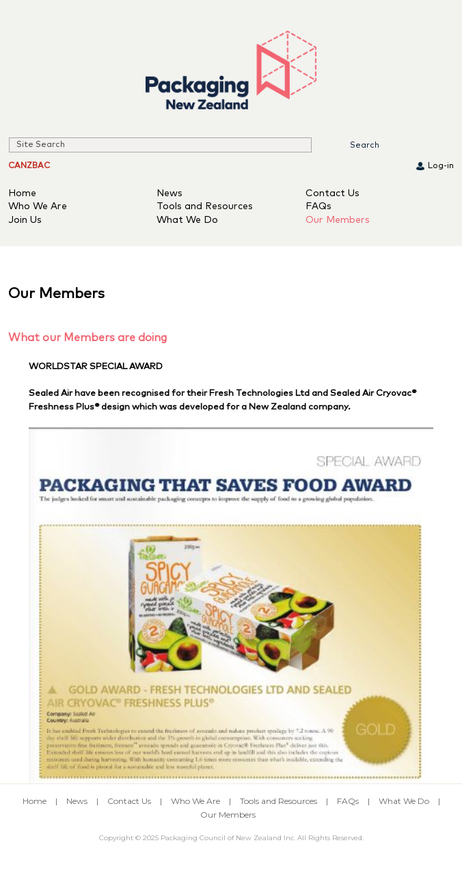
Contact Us (332, 193)
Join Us (25, 220)
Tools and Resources (205, 206)
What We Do (187, 220)
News (169, 193)
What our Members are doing (87, 337)
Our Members (337, 220)
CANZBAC (29, 166)
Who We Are (37, 206)
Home (22, 193)
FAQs (318, 206)
